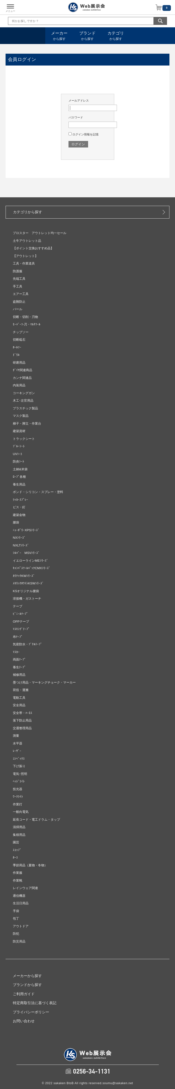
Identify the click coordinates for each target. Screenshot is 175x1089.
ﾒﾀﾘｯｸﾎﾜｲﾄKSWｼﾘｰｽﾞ (28, 583)
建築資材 (19, 431)
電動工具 (19, 697)
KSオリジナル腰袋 (26, 591)
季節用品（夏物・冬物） (30, 865)
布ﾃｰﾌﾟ (18, 637)
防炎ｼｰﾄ (18, 461)
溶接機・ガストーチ (27, 598)
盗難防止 (19, 301)
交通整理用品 (22, 728)
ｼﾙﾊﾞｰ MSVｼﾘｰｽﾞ (26, 553)
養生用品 (19, 484)
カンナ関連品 (22, 378)
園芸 (16, 842)
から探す (59, 36)
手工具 (17, 286)
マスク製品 (21, 416)
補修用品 (19, 675)
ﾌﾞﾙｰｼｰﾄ (19, 446)
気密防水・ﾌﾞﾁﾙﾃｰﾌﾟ (27, 644)
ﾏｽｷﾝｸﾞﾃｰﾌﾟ (21, 629)
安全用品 (19, 705)
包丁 (16, 918)
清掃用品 (19, 827)
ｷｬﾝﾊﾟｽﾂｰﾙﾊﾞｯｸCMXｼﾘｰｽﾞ (31, 568)
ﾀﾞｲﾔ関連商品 (22, 370)
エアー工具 (21, 294)
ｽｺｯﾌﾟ (17, 850)
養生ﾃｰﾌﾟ (19, 667)
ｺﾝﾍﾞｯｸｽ (19, 758)
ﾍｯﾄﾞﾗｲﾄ (19, 781)
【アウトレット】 (25, 256)
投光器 (17, 789)
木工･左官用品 (23, 400)
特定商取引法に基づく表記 (34, 1003)
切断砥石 (19, 339)
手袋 (16, 911)
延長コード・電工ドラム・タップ (36, 819)
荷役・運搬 (21, 690)
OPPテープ (21, 621)
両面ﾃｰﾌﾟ (19, 659)
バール (17, 309)
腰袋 (16, 522)
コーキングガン (24, 393)
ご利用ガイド (24, 994)
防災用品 (19, 941)
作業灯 (17, 804)
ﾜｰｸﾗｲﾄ (18, 796)
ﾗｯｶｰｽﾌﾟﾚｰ (20, 499)
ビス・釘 (19, 507)
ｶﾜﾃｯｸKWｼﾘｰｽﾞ (24, 576)
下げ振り (19, 766)
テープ (17, 606)
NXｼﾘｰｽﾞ (19, 537)
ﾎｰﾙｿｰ (17, 347)
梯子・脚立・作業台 (27, 423)
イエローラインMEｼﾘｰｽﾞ (30, 560)
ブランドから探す (27, 985)
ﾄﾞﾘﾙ (16, 355)
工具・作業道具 (24, 263)
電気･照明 (20, 774)
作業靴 (17, 880)
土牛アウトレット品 (27, 241)
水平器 (17, 743)
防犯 (16, 933)
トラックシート (24, 439)
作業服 (17, 873)
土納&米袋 (20, 469)
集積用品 (19, 835)
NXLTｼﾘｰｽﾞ (21, 545)
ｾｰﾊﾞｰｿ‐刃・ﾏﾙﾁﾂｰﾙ (26, 324)
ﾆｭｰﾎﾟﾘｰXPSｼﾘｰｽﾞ (26, 530)
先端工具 (19, 278)
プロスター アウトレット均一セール (39, 233)
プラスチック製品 (25, 408)
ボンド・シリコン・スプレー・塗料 (38, 492)
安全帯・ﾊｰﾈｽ (22, 713)
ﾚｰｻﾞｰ (17, 751)
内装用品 (19, 385)
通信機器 (19, 896)
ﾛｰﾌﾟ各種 (19, 476)
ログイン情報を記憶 (83, 134)
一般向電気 (21, 812)
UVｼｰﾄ (17, 454)
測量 (16, 735)
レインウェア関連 (25, 888)
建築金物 (19, 515)
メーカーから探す (27, 976)
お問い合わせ (24, 1021)
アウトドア (21, 926)
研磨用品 (19, 362)
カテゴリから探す (27, 212)
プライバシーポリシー (31, 1012)
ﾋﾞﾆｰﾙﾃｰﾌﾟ (20, 614)
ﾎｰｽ (15, 857)
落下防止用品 (22, 720)
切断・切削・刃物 (25, 317)
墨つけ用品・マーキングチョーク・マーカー (44, 682)
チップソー (21, 332)
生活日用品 (21, 903)
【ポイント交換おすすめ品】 (33, 248)
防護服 (17, 271)
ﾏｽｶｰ (16, 652)
